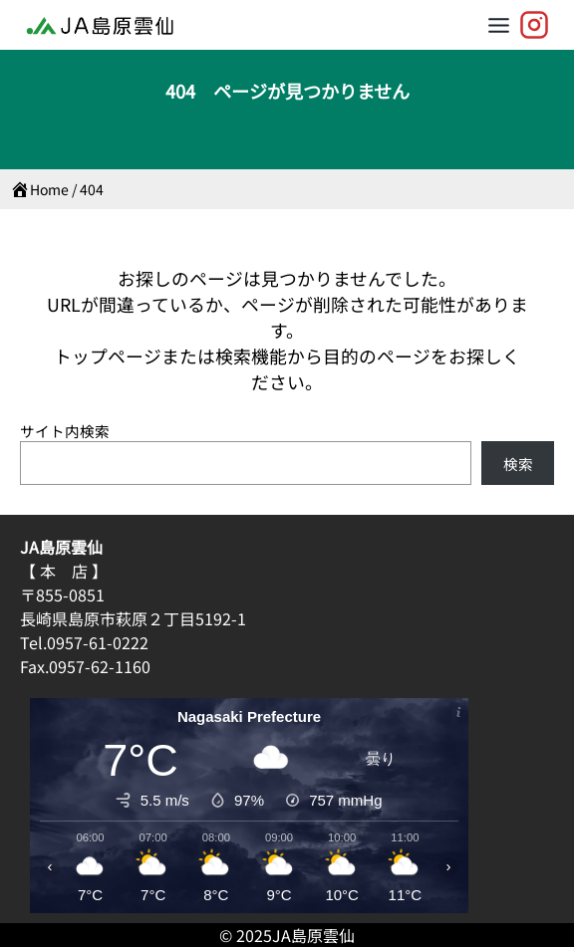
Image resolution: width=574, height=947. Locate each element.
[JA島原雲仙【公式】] (534, 25)
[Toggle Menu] (498, 25)
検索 (518, 463)
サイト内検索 (65, 430)
